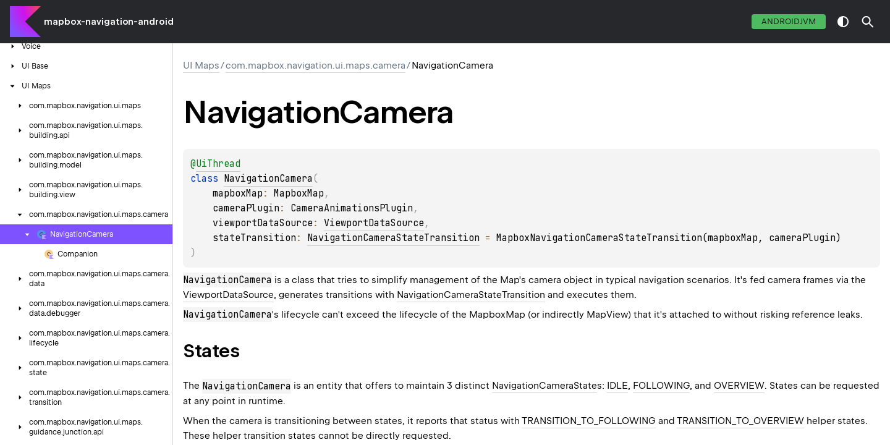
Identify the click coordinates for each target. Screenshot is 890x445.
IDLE (617, 385)
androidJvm (788, 21)
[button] (867, 21)
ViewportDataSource (374, 223)
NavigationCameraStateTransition (393, 238)
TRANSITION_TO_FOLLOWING (589, 420)
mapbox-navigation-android (109, 21)
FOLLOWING (661, 385)
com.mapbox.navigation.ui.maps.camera (315, 65)
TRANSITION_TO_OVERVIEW (740, 420)
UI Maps (201, 65)
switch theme (843, 21)
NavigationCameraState (544, 385)
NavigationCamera (268, 178)
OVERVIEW (739, 385)
